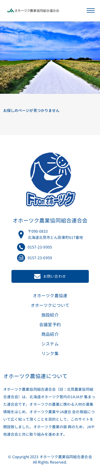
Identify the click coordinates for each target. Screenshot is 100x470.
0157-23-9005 (40, 247)
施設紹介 (49, 315)
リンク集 (49, 353)
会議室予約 (50, 324)
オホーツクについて (50, 305)
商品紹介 (49, 334)
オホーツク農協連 (50, 296)
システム (49, 344)
